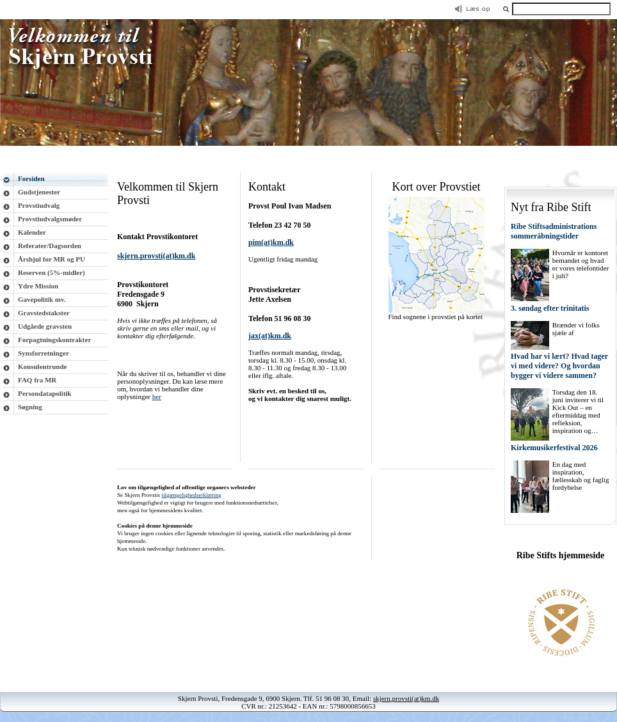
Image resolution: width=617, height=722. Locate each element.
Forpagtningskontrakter (54, 339)
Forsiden (31, 178)
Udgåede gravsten (45, 326)
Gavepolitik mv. (42, 299)
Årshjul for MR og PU (51, 259)
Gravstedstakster (44, 313)
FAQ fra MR (37, 380)
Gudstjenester (39, 192)
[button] (506, 8)
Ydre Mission (38, 286)
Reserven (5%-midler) (51, 272)
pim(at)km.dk (271, 242)
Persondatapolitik (45, 393)
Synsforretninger (43, 353)
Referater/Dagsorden (49, 245)
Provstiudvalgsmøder (50, 219)
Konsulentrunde (42, 366)
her (156, 396)
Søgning (30, 407)
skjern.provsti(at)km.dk (406, 698)
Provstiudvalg (39, 205)
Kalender (32, 232)
